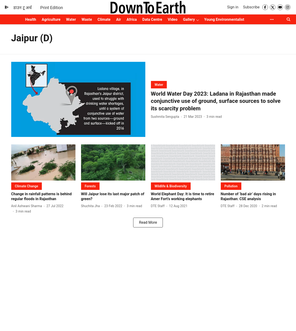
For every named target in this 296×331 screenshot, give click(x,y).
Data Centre (152, 19)
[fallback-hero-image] (78, 99)
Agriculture (51, 19)
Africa (132, 19)
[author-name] (166, 116)
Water (71, 19)
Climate (104, 19)
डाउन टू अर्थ (22, 7)
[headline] (218, 101)
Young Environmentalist (224, 19)
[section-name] (159, 84)
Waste (87, 19)
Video (172, 19)
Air (118, 19)
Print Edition (51, 7)
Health (30, 19)
